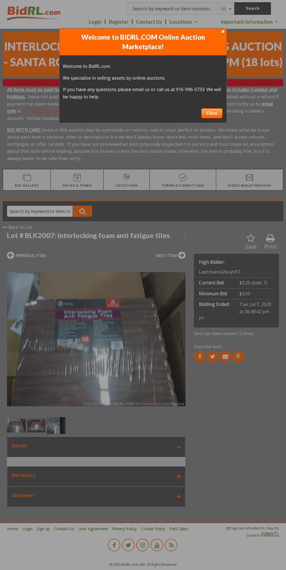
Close (211, 113)
